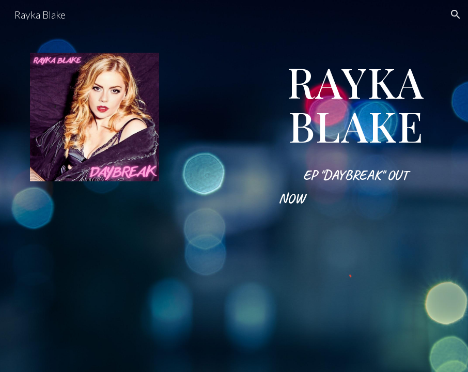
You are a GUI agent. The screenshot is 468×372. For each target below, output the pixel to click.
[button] (455, 14)
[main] (356, 139)
